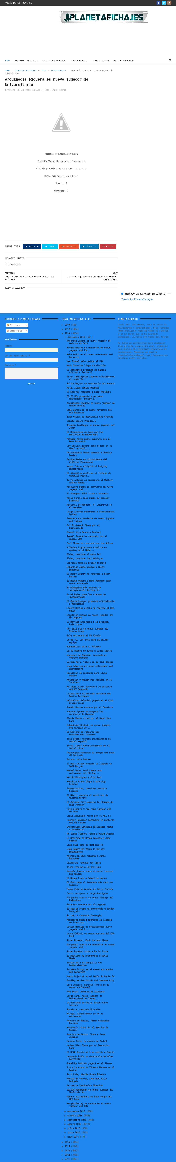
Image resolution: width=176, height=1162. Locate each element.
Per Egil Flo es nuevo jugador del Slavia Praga (87, 619)
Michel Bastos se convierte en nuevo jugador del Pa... (88, 338)
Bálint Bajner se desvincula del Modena (90, 373)
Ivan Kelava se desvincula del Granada (90, 406)
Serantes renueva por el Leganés (86, 894)
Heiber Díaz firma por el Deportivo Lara (88, 1036)
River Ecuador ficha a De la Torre (87, 941)
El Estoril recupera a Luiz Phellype (89, 381)
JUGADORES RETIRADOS (26, 60)
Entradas (13, 314)
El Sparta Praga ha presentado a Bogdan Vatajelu (90, 900)
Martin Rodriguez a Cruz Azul (84, 766)
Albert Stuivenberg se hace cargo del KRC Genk (89, 1087)
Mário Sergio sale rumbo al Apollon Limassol (88, 489)
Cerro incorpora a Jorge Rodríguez (87, 883)
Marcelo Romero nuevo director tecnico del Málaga (90, 862)
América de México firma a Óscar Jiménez (86, 1025)
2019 (68, 314)
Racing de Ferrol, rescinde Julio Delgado (87, 1069)
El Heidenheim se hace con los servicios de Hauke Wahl (85, 423)
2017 (68, 318)
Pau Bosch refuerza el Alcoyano (85, 981)
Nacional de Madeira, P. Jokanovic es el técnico (89, 495)
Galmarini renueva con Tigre (84, 852)
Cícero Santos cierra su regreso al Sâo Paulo (90, 599)
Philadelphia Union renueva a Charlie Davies (89, 443)
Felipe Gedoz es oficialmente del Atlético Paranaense (87, 450)
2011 (68, 1148)
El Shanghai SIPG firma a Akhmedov (87, 483)
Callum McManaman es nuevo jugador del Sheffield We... (90, 1080)
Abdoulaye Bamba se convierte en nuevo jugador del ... (90, 478)
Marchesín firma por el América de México (87, 1018)
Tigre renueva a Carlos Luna (84, 856)
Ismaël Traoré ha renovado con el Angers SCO (87, 527)
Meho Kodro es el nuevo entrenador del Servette (90, 345)
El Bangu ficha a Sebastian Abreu (87, 867)
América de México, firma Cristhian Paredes (88, 1011)
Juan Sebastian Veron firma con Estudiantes (85, 840)
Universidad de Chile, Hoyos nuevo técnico (87, 993)
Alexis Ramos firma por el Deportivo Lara (89, 709)
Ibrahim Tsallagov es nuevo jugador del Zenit (91, 416)
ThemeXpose (23, 1158)
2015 (68, 1131)
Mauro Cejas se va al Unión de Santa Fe (90, 965)
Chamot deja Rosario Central (84, 521)
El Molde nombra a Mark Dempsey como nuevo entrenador (89, 571)
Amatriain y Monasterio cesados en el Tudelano (89, 671)
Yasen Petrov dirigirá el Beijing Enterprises (87, 457)
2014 (68, 1136)
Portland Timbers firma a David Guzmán (90, 823)
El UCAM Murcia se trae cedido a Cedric (90, 1041)
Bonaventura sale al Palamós (84, 636)
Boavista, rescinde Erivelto (83, 999)
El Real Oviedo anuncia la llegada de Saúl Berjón (89, 754)
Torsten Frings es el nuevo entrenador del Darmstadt (90, 960)
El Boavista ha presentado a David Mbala (87, 946)
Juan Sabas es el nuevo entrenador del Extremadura (90, 657)
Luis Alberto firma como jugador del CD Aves (89, 800)
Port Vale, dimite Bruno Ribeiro (86, 1063)
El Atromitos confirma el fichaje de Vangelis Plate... (89, 464)
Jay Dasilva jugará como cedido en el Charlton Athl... (89, 436)
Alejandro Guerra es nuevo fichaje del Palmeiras (90, 888)
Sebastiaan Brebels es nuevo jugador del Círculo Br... (88, 716)
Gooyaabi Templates (59, 1158)
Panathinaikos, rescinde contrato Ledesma (87, 779)
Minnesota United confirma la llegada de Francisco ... (89, 911)
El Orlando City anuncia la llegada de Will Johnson (90, 793)
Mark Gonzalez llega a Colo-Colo (86, 355)
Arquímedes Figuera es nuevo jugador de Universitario (91, 394)
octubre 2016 (75, 1105)
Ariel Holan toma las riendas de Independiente (86, 585)
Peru (44, 70)
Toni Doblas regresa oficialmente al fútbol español (89, 730)
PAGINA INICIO (12, 3)
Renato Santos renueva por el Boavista (90, 696)
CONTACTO (27, 3)
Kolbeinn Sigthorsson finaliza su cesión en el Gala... (87, 538)
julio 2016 (74, 1117)
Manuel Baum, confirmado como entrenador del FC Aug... (84, 761)
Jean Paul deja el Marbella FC (85, 834)
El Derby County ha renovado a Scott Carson (88, 565)
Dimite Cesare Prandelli (81, 410)
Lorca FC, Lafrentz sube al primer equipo (87, 630)
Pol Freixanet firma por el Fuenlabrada (83, 516)
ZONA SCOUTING (101, 60)
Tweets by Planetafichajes (137, 76)
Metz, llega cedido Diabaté (83, 377)
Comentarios (15, 320)
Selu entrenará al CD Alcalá (83, 625)
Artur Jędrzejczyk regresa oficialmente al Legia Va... (90, 367)
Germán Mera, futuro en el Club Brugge (90, 651)
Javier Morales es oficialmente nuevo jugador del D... (89, 917)
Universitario (58, 70)
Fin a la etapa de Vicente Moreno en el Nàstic (90, 1058)
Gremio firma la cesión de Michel (87, 1030)
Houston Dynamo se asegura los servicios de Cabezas (85, 702)
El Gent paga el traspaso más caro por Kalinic (90, 873)
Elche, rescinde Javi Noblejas (85, 548)
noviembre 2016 (76, 1100)
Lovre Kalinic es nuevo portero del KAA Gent (90, 924)
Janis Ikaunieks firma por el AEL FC (89, 805)
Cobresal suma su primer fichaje (86, 552)
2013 (68, 1140)
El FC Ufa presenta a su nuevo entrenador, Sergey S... (85, 387)
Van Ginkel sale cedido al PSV (85, 350)
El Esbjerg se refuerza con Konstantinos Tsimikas (83, 723)
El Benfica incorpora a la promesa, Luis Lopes (88, 613)
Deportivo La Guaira (25, 70)
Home (7, 60)
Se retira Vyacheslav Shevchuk (85, 1075)
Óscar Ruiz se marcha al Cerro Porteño (90, 878)
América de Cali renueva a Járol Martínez (86, 847)
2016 (68, 322)
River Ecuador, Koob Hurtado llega (87, 929)
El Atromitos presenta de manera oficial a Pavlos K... (86, 361)
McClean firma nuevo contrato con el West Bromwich (88, 430)
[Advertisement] (27, 32)
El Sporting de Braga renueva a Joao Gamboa (88, 829)
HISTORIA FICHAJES (124, 60)
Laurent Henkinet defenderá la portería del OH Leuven (90, 811)
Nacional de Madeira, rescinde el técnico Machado (87, 646)
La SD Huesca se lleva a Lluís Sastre (89, 640)
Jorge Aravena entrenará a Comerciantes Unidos (90, 502)
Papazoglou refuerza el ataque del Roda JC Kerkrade (90, 743)
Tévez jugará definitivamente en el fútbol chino (88, 736)
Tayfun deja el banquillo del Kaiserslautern (84, 953)
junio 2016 (74, 1122)
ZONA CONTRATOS (80, 60)
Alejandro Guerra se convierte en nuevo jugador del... (90, 935)
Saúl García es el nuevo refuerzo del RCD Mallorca (89, 401)
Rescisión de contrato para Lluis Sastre (87, 664)
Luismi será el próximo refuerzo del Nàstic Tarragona (89, 684)
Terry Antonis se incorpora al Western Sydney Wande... (90, 471)
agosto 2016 (74, 1113)
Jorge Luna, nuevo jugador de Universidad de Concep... (84, 986)
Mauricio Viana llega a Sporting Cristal (86, 772)
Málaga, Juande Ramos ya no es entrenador (85, 1004)
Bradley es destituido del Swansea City (90, 970)
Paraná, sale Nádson (79, 749)
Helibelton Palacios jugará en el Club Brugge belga (90, 691)
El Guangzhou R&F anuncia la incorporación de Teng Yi (84, 578)
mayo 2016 (73, 1126)
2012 (68, 1144)
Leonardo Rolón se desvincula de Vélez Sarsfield (90, 1047)
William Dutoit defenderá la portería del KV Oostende (89, 677)
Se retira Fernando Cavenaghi (84, 905)
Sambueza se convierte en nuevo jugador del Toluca (90, 509)
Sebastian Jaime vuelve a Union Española (85, 558)
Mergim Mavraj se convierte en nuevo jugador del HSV (89, 1094)
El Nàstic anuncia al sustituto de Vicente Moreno (87, 786)
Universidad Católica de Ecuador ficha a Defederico (90, 818)
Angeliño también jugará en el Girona (89, 1052)
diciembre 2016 (76, 326)
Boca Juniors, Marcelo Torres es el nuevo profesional (88, 975)
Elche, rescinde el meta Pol (84, 543)
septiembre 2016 (77, 1109)
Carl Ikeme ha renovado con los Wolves (90, 532)
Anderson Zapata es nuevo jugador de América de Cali (88, 331)
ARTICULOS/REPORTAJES (54, 60)
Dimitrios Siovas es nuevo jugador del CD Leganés (90, 606)
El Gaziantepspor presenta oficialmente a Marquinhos (90, 592)
